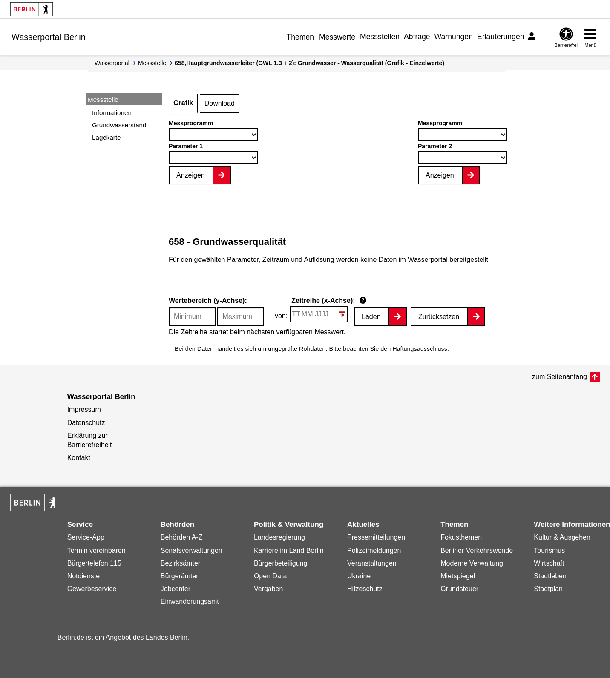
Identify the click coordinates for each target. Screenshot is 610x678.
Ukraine (359, 576)
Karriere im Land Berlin (289, 550)
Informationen (112, 112)
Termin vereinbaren (96, 550)
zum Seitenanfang (559, 376)
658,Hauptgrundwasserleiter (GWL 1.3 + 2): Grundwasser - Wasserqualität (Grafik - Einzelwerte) (309, 63)
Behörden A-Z (182, 537)
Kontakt (78, 457)
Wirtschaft (549, 563)
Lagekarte (106, 137)
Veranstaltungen (372, 563)
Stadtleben (550, 576)
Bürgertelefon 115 (94, 563)
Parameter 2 (435, 146)
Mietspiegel (457, 576)
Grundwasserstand (119, 125)
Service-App (85, 537)
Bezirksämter (180, 563)
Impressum (84, 409)
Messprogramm (191, 123)
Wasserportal (112, 63)
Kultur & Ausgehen (562, 537)
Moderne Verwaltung (471, 563)
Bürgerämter (180, 576)
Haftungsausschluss (419, 348)
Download (219, 103)
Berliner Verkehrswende (476, 550)
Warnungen (453, 36)
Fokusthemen (461, 537)
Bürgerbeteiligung (280, 563)
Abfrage (417, 36)
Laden (371, 316)
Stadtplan (548, 588)
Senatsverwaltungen (191, 550)
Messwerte (337, 37)
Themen (300, 37)
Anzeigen (190, 175)
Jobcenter (175, 588)
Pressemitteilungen (376, 537)
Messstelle (152, 63)
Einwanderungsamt (190, 601)
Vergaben (268, 588)
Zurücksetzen (438, 316)
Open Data (270, 576)
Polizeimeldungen (374, 550)
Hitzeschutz (365, 588)
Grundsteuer (459, 588)
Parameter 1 (186, 146)
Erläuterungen (500, 36)
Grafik (183, 102)
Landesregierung (279, 537)
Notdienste (83, 576)
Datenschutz (86, 422)
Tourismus (549, 550)
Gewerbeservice (92, 588)
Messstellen (380, 36)
